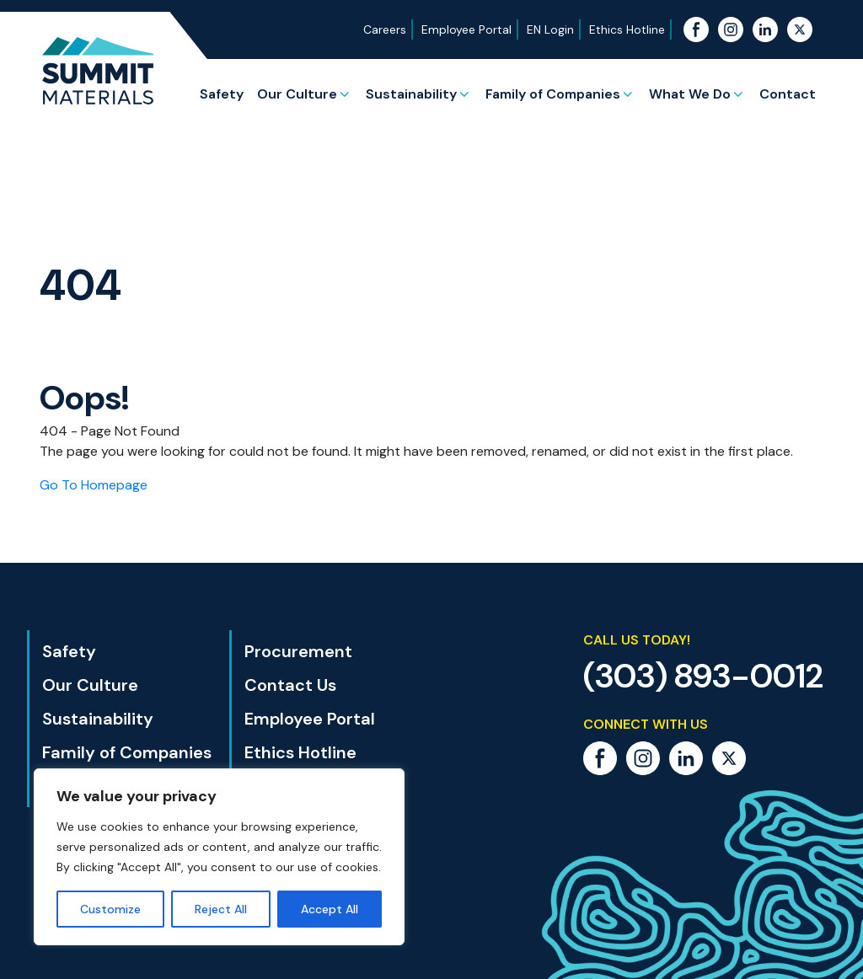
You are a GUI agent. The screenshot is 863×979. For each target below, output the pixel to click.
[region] (219, 856)
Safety (222, 94)
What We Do (690, 94)
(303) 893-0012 (703, 676)
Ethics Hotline (627, 29)
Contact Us (290, 685)
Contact (787, 94)
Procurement (298, 651)
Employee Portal (466, 29)
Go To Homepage (93, 485)
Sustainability (411, 94)
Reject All (221, 909)
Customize (110, 909)
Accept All (329, 909)
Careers (384, 29)
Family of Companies (552, 94)
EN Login (550, 29)
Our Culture (297, 94)
